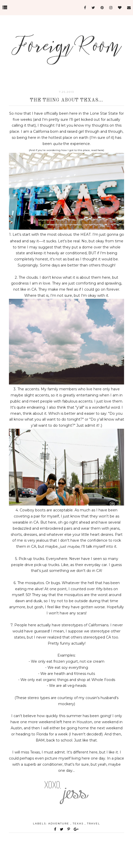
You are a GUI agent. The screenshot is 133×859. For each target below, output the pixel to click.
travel (93, 823)
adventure (59, 823)
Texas (79, 823)
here (100, 150)
